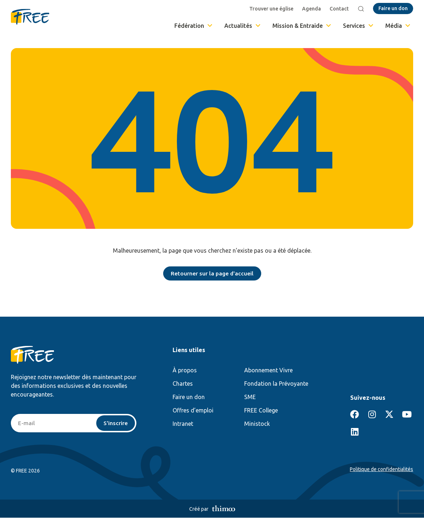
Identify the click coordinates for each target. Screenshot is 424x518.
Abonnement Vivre (268, 370)
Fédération (193, 25)
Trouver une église (272, 9)
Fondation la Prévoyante (276, 384)
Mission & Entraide (302, 25)
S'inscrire (115, 423)
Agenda (311, 9)
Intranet (183, 424)
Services (358, 25)
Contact (339, 9)
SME (250, 397)
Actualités (243, 25)
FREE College (261, 410)
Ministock (257, 424)
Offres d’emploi (193, 410)
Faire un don (189, 397)
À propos (185, 370)
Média (398, 25)
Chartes (183, 384)
